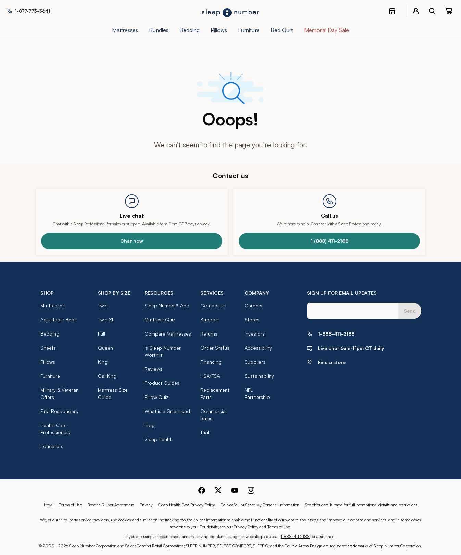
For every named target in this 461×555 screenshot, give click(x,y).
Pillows (47, 362)
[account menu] (415, 10)
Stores (252, 320)
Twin (103, 305)
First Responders (59, 411)
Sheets (48, 348)
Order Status (214, 348)
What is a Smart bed (167, 411)
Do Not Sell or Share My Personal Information (260, 504)
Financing (211, 362)
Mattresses (52, 305)
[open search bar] (432, 10)
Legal (48, 504)
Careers (253, 305)
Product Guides (162, 383)
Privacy (146, 504)
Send (410, 311)
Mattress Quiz (160, 320)
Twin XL (106, 320)
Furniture (50, 376)
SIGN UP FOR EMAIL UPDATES (342, 293)
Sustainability (259, 376)
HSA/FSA (210, 376)
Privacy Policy (246, 526)
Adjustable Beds (58, 320)
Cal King (107, 376)
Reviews (153, 369)
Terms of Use (70, 504)
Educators (51, 446)
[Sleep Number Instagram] (251, 489)
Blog (150, 425)
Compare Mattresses (168, 334)
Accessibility (258, 348)
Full (101, 334)
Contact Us (213, 305)
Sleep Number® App (167, 305)
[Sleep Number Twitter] (218, 489)
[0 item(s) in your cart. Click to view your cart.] (448, 10)
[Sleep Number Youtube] (234, 489)
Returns (208, 334)
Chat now (131, 241)
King (103, 362)
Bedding (49, 334)
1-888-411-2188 (295, 536)
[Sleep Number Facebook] (202, 489)
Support (209, 320)
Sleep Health (159, 439)
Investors (255, 334)
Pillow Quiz (157, 397)
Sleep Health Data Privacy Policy (186, 504)
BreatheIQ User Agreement (110, 504)
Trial (204, 432)
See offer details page (323, 504)
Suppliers (255, 362)
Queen (105, 348)
